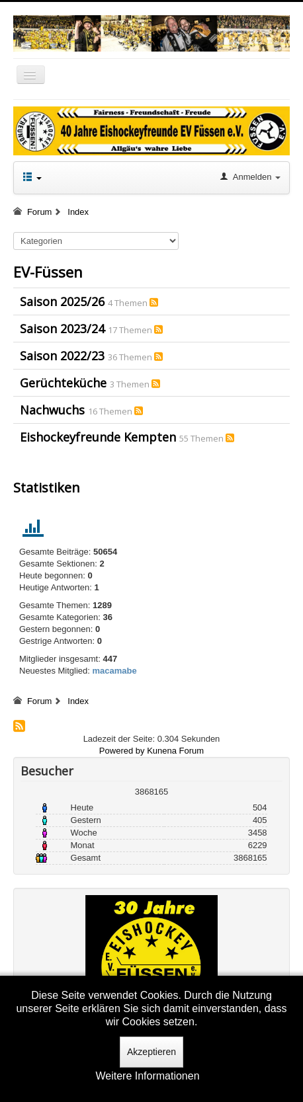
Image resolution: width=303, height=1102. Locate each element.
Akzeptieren (151, 1051)
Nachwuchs (52, 410)
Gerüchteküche (63, 383)
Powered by (122, 751)
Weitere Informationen (147, 1076)
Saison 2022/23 (62, 356)
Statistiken (46, 487)
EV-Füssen (48, 272)
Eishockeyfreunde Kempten (98, 437)
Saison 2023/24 (62, 328)
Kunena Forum (175, 751)
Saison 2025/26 (62, 301)
